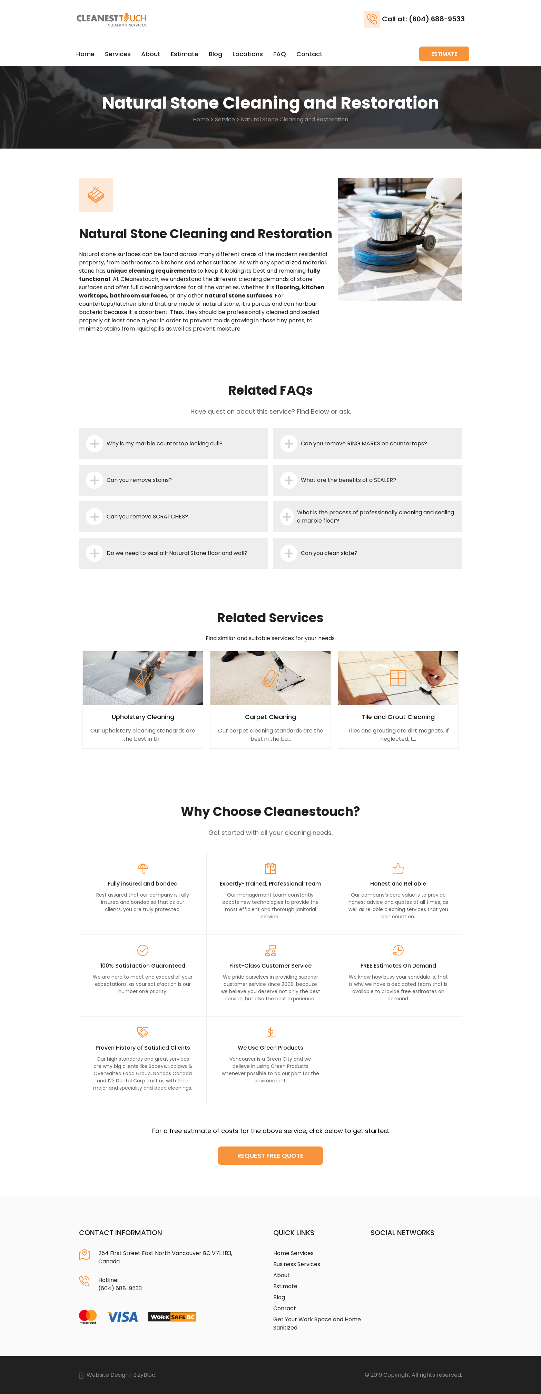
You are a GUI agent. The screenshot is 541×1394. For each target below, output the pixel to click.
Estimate (184, 54)
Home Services (293, 1253)
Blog (215, 54)
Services (118, 54)
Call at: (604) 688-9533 (423, 19)
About (150, 54)
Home (85, 54)
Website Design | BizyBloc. (117, 1375)
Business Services (296, 1264)
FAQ (279, 54)
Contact (309, 54)
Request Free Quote (270, 1155)
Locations (248, 54)
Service (225, 119)
